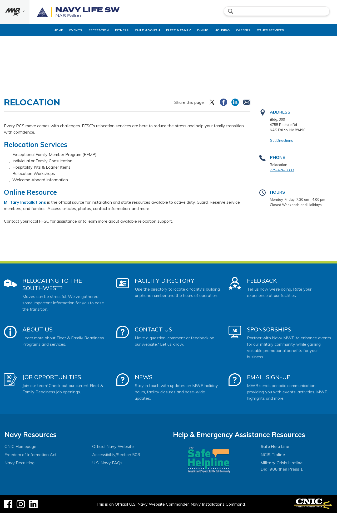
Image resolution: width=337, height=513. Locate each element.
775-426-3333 (282, 170)
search (230, 11)
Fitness (115, 30)
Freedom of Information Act (30, 454)
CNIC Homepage (20, 446)
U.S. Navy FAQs (107, 462)
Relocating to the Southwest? (52, 284)
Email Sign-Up (268, 377)
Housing (228, 30)
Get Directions (281, 140)
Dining (204, 30)
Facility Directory (164, 280)
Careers (254, 30)
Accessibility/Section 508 (116, 454)
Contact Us (153, 329)
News (143, 377)
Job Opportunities (51, 377)
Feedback (262, 280)
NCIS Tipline (273, 454)
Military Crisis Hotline (282, 462)
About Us (37, 329)
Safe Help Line (275, 446)
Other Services (281, 30)
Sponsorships (269, 329)
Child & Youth (144, 30)
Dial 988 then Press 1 (282, 469)
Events (64, 30)
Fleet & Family (180, 30)
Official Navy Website (113, 446)
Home (42, 30)
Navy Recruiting (19, 462)
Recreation (87, 30)
